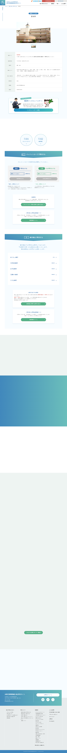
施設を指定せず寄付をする (26, 712)
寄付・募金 (38, 736)
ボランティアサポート (40, 723)
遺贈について (23, 720)
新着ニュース (38, 738)
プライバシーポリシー (53, 714)
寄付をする (48, 1)
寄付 (57, 3)
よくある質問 (63, 3)
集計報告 (37, 728)
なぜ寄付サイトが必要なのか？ (12, 715)
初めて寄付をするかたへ (44, 3)
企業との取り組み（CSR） (40, 733)
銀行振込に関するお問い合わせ (33, 303)
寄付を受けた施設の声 (11, 716)
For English (51, 721)
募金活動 (37, 720)
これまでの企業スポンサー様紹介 (33, 632)
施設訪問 (37, 732)
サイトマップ (51, 716)
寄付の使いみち (10, 713)
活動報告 (52, 3)
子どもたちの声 (38, 722)
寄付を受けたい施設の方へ (40, 745)
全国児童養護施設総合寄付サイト (34, 751)
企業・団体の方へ (24, 715)
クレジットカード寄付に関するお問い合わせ (33, 204)
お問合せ (51, 718)
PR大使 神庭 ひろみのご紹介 (54, 712)
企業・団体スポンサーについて (27, 716)
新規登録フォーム (33, 220)
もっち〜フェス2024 (39, 719)
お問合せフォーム (48, 694)
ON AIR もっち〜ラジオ (40, 729)
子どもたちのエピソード (40, 712)
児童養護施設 (38, 735)
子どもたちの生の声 (39, 716)
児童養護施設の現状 (39, 713)
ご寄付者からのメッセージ (40, 715)
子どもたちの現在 (10, 712)
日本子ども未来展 (39, 726)
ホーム (6, 6)
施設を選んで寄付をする (13, 6)
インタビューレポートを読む (33, 110)
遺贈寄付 (37, 725)
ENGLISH (60, 1)
